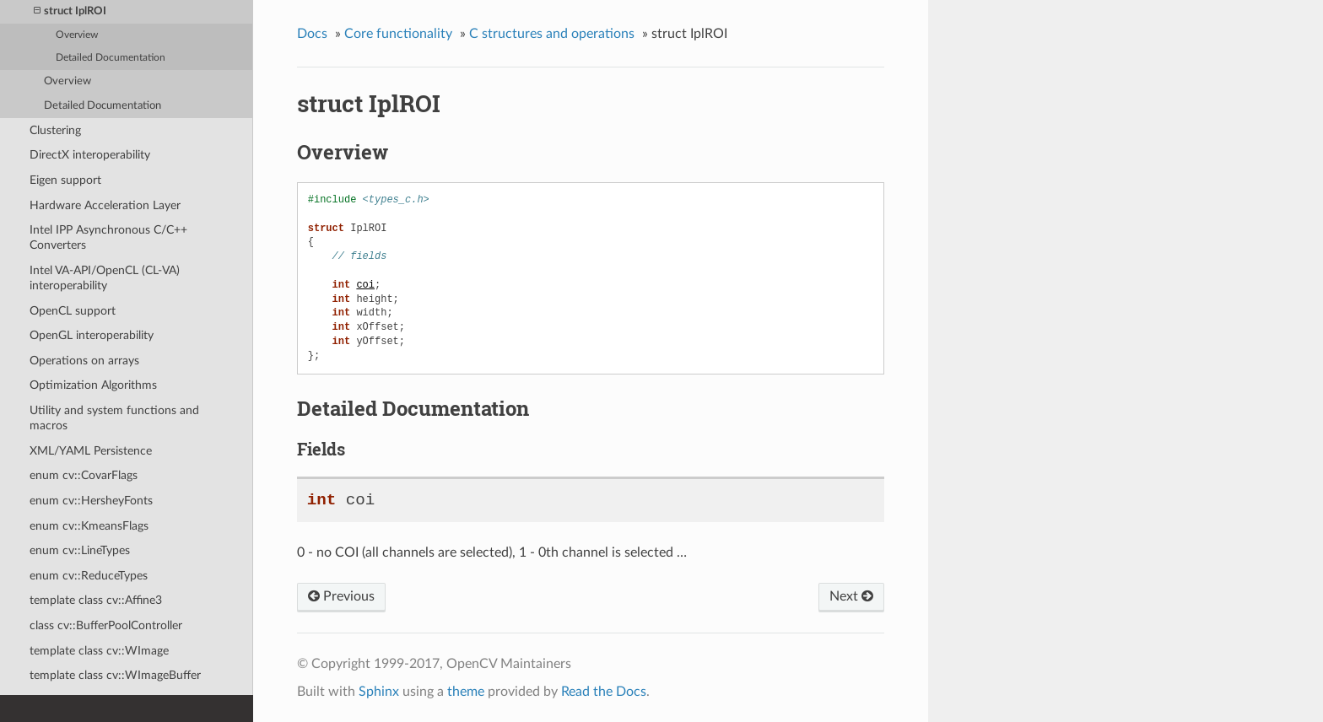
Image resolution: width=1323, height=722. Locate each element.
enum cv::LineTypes (80, 550)
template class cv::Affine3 (96, 600)
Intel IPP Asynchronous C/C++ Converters (108, 237)
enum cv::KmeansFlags (89, 526)
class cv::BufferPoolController (106, 625)
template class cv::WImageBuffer (115, 675)
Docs (312, 33)
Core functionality (398, 33)
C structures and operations (551, 33)
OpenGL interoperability (92, 335)
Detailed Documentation (110, 57)
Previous (341, 596)
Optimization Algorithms (93, 385)
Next (851, 596)
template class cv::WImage (99, 650)
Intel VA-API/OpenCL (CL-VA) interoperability (105, 278)
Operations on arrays (84, 360)
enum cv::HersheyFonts (91, 500)
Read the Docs (603, 691)
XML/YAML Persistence (91, 451)
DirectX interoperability (90, 154)
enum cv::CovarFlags (84, 475)
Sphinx (379, 691)
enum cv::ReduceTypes (89, 575)
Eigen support (65, 180)
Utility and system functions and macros (114, 418)
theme (465, 691)
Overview (77, 35)
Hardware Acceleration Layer (105, 205)
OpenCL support (73, 310)
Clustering (55, 130)
